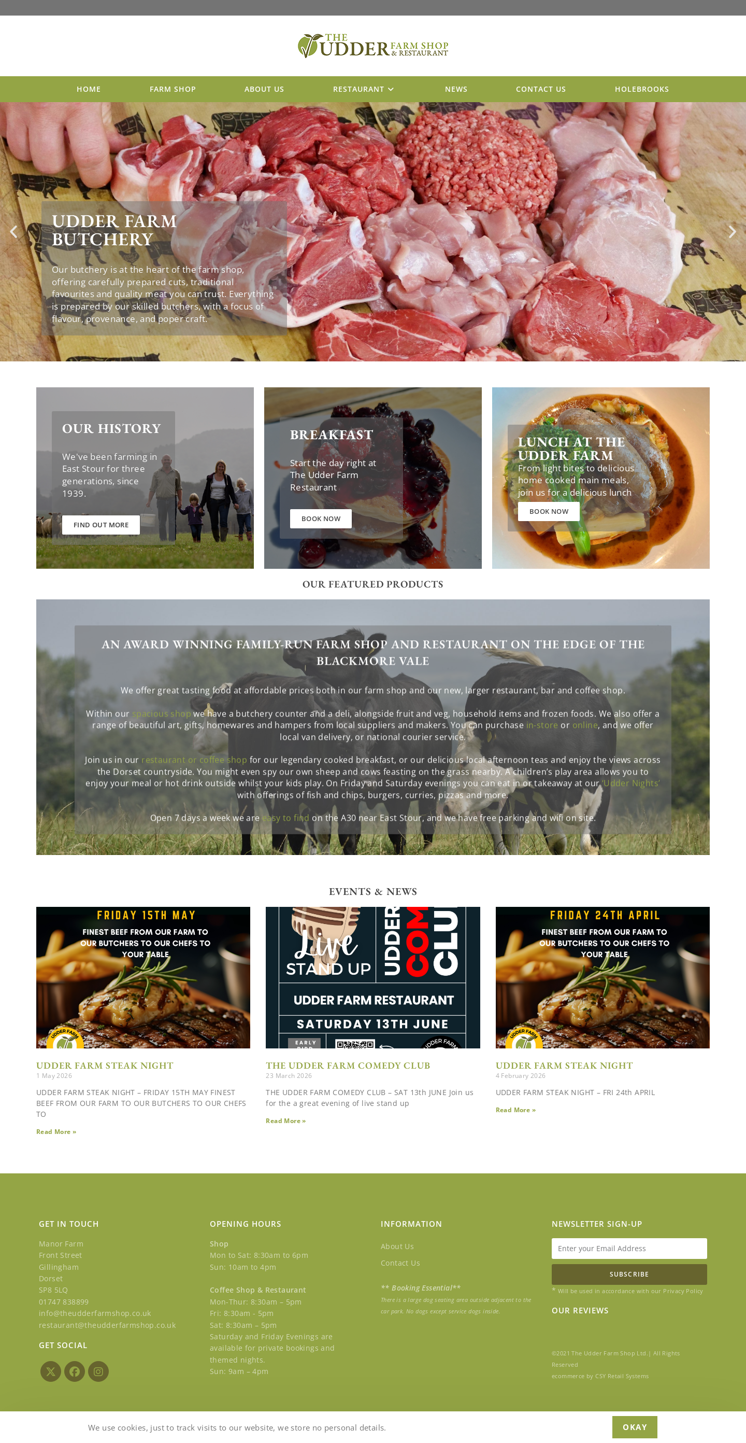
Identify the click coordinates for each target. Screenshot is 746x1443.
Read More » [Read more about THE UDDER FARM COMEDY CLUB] (286, 1120)
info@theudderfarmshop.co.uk (95, 1313)
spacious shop (161, 745)
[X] (50, 1371)
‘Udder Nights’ (631, 815)
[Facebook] (74, 1371)
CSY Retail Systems (622, 1376)
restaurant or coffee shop (194, 792)
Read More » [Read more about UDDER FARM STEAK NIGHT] (56, 1131)
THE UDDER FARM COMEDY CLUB (348, 1065)
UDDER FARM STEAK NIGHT (105, 1065)
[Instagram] (98, 1371)
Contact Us (400, 1263)
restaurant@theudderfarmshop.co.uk (107, 1324)
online (585, 757)
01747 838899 (64, 1302)
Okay (635, 1427)
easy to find (286, 850)
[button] (13, 231)
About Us (397, 1246)
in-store (542, 757)
